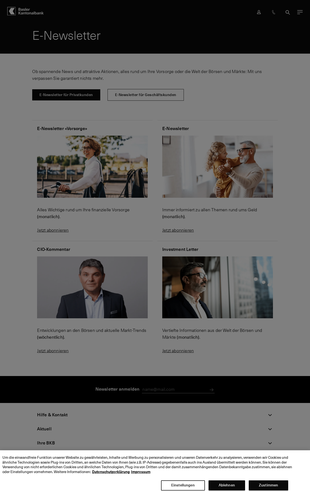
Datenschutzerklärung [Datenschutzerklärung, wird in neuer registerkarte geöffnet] (111, 474)
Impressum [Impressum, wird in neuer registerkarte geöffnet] (140, 474)
